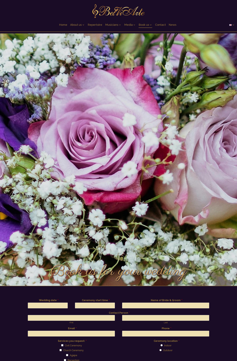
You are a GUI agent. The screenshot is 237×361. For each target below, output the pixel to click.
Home (63, 25)
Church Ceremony (73, 350)
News (172, 25)
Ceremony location (166, 341)
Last (166, 322)
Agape (73, 355)
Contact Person (119, 313)
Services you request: (72, 341)
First (71, 322)
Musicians (111, 25)
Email (72, 328)
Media (128, 25)
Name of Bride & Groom (166, 300)
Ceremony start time (96, 300)
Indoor (167, 345)
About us (76, 25)
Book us (144, 25)
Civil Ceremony (73, 345)
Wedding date (48, 300)
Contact (160, 25)
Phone (166, 328)
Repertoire (95, 25)
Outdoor (167, 350)
